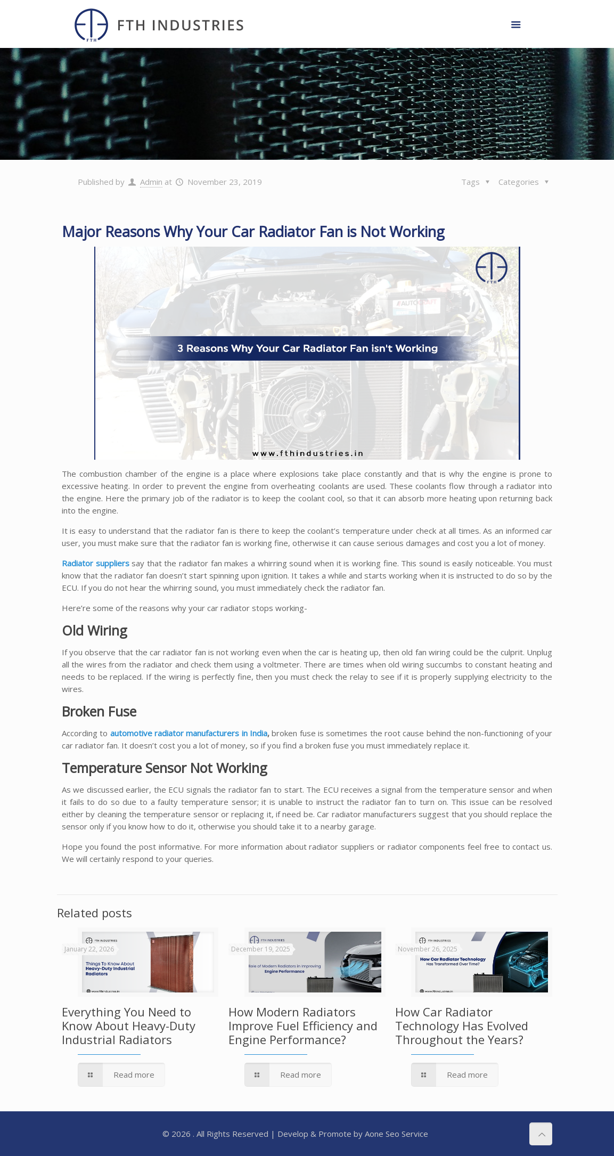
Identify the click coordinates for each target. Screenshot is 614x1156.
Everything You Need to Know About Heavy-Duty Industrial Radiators (128, 1025)
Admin (151, 181)
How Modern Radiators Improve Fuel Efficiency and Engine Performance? (303, 1025)
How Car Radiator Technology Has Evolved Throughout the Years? (461, 1025)
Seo (392, 1133)
